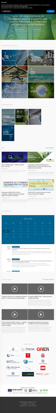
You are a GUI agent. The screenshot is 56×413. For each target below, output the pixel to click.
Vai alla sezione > (49, 147)
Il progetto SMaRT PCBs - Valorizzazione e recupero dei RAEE (40, 297)
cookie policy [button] (25, 6)
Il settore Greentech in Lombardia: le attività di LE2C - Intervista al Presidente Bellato (14, 297)
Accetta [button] (50, 11)
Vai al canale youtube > (48, 279)
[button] (54, 2)
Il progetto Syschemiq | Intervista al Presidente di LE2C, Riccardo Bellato (38, 323)
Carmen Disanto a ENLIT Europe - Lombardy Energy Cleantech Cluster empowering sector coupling (14, 323)
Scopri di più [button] (7, 11)
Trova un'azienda (19, 29)
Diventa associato (37, 29)
